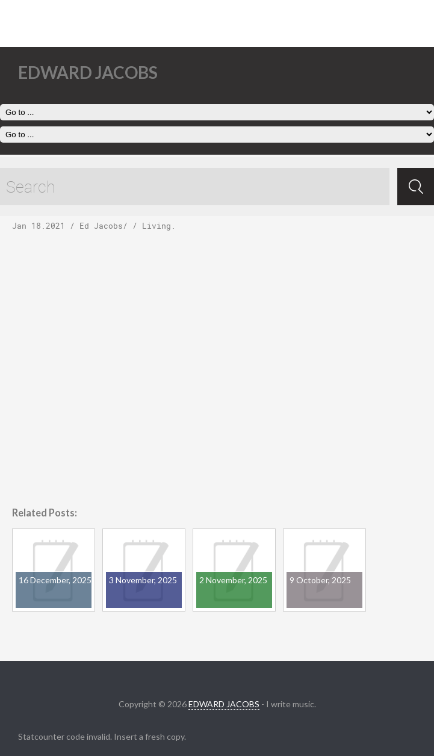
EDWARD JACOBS (223, 704)
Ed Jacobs (101, 225)
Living (156, 225)
